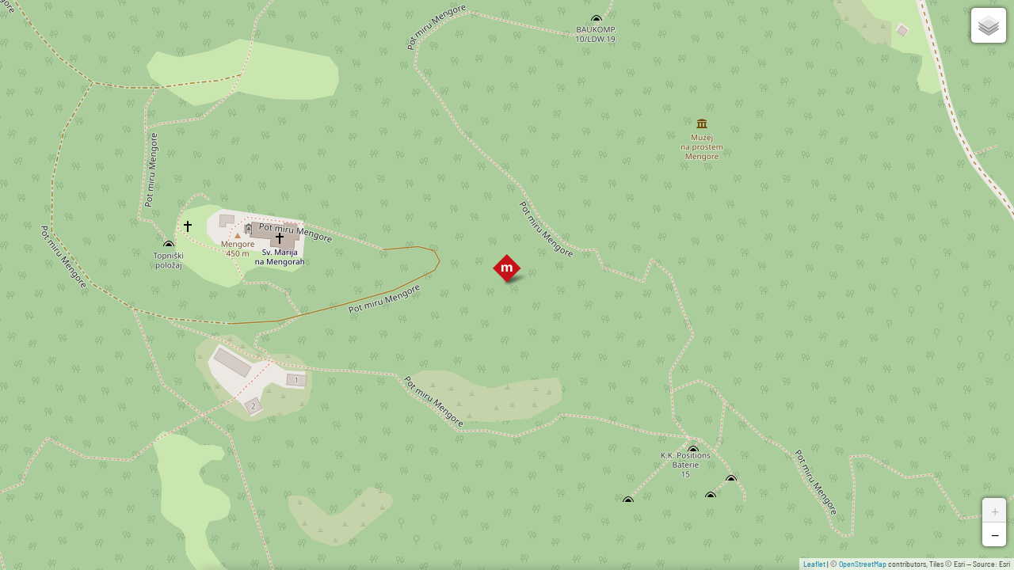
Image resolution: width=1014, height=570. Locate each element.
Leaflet (814, 563)
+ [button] (995, 510)
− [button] (995, 534)
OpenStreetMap (862, 563)
